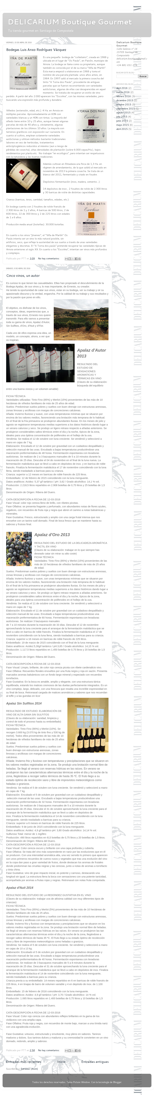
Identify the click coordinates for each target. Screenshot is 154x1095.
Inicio (61, 1061)
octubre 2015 (123, 104)
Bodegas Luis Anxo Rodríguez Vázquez (36, 49)
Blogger (117, 1082)
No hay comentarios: (49, 258)
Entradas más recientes (23, 1061)
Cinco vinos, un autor (23, 275)
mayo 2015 (122, 124)
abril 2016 (122, 88)
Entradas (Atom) (29, 1068)
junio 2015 (122, 120)
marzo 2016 (123, 92)
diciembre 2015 (124, 100)
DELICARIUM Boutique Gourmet (70, 22)
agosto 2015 (123, 112)
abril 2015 (122, 129)
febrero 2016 (123, 96)
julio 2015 (121, 116)
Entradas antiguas (95, 1061)
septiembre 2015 (125, 108)
